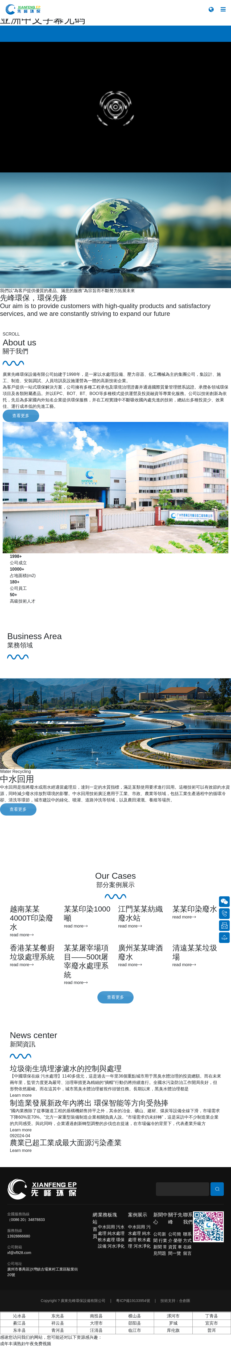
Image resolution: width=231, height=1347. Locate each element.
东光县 (57, 1316)
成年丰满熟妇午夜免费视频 (25, 1343)
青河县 (57, 1330)
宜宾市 (211, 1323)
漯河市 (173, 1316)
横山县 (134, 1316)
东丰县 (19, 1330)
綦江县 (19, 1323)
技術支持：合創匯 (175, 1300)
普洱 (211, 1330)
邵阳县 (134, 1323)
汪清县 (96, 1330)
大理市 (96, 1323)
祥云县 (57, 1323)
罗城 (173, 1323)
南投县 (96, 1316)
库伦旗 (173, 1330)
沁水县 (19, 1316)
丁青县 (211, 1316)
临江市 (134, 1330)
